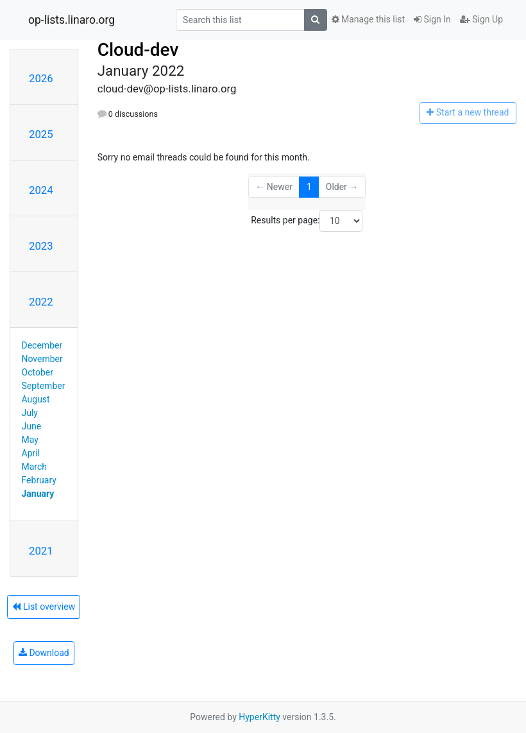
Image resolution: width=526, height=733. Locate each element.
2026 (41, 78)
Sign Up (481, 19)
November (42, 359)
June (32, 426)
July (30, 413)
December (42, 345)
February (39, 480)
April (31, 453)
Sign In (432, 19)
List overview (43, 606)
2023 (41, 245)
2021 (41, 550)
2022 (41, 301)
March (34, 466)
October (37, 372)
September (43, 386)
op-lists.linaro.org (71, 19)
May (30, 440)
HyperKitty (259, 717)
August (36, 399)
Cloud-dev (138, 49)
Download (44, 653)
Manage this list (368, 19)
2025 (41, 134)
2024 (41, 190)
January (38, 493)
